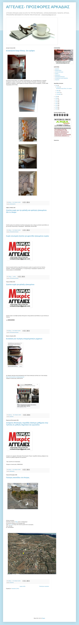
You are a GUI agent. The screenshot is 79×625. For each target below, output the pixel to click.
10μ (9, 524)
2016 (56, 101)
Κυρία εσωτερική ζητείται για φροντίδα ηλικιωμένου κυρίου (27, 236)
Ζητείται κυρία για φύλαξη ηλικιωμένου (20, 284)
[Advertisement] (17, 603)
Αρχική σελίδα (22, 586)
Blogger (43, 618)
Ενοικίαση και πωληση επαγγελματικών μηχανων (24, 339)
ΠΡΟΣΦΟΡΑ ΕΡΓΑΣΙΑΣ (14, 231)
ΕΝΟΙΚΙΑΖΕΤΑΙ (12, 204)
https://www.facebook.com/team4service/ (15, 377)
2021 (56, 85)
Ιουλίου (58, 87)
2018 (56, 98)
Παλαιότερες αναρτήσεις (44, 586)
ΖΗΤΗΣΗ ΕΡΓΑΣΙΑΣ (59, 72)
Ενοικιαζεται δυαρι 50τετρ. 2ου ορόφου (20, 51)
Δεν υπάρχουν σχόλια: (17, 202)
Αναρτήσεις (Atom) (15, 588)
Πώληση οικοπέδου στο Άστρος (17, 477)
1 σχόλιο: (14, 276)
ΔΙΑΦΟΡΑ (11, 416)
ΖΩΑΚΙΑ (56, 73)
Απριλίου (58, 92)
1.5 (12, 524)
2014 (56, 105)
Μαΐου (57, 90)
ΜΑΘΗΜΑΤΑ (12, 471)
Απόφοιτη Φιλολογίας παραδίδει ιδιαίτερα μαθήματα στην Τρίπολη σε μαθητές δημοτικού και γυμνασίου (27, 424)
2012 (56, 108)
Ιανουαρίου (58, 94)
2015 (56, 103)
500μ (16, 521)
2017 (56, 100)
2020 (56, 96)
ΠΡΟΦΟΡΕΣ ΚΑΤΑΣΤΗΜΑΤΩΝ (61, 78)
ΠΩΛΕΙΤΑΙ (12, 582)
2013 (56, 107)
